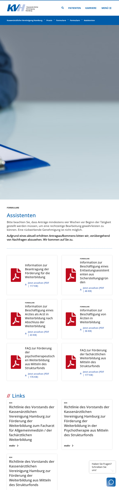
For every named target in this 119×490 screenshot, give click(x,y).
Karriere (90, 8)
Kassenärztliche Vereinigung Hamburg (24, 20)
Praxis (49, 20)
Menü (106, 8)
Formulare (61, 20)
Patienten (74, 8)
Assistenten (89, 20)
